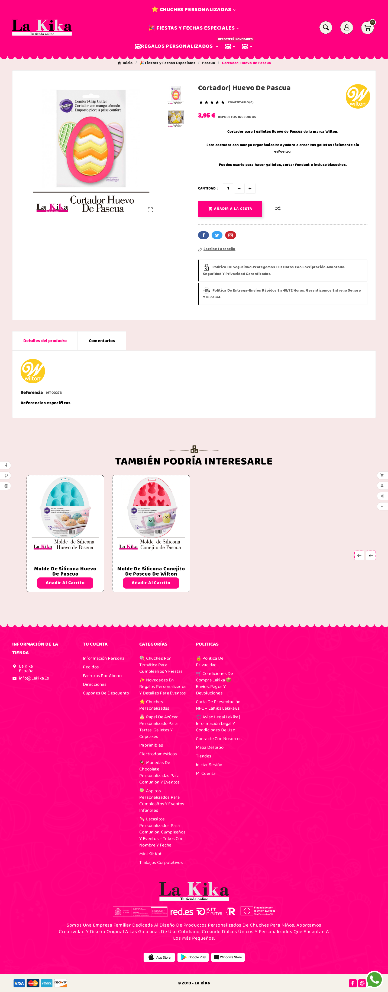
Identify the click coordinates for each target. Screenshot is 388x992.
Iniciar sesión (209, 765)
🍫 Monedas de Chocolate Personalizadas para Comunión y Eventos (159, 772)
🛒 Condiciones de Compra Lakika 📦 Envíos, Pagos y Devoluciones (214, 683)
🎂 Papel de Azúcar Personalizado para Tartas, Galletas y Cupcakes (158, 727)
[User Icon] (346, 27)
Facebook (203, 235)
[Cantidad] (228, 188)
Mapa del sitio (210, 747)
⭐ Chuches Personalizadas (154, 705)
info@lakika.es (34, 678)
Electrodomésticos (158, 754)
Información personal (104, 658)
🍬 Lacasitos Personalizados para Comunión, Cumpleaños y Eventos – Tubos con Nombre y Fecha (162, 832)
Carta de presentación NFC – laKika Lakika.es (218, 705)
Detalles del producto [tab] (45, 341)
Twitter (217, 235)
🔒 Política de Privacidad (210, 661)
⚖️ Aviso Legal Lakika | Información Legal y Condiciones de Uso (218, 723)
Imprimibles (151, 745)
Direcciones (95, 684)
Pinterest (230, 235)
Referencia (32, 393)
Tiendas (203, 756)
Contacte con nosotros (219, 739)
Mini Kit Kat (150, 854)
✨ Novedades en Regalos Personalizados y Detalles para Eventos (162, 686)
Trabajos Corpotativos (161, 862)
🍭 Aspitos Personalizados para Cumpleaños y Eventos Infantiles (161, 800)
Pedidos (91, 667)
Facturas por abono (102, 676)
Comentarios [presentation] (102, 341)
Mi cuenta (206, 773)
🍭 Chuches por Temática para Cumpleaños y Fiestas (161, 664)
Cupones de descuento (106, 693)
